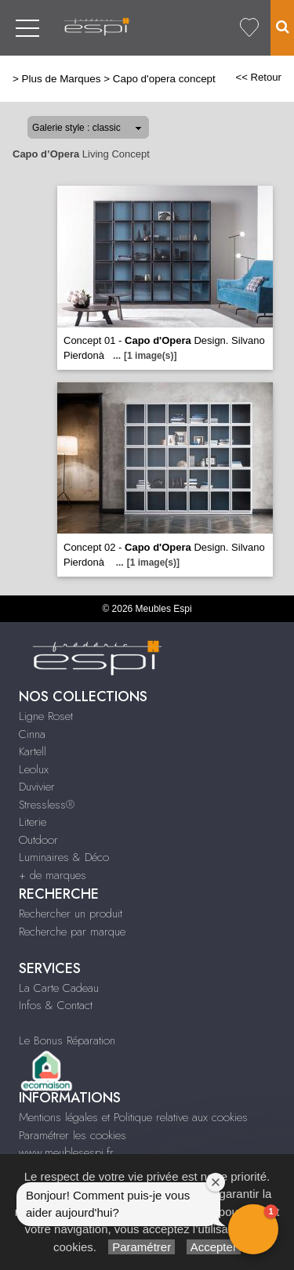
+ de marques (52, 875)
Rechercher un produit (70, 913)
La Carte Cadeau (59, 988)
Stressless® (46, 804)
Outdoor (38, 839)
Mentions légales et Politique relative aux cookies (133, 1117)
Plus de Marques (61, 79)
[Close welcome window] (215, 1182)
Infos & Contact (56, 1005)
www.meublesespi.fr (66, 1152)
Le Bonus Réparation (67, 1040)
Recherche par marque (72, 931)
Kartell (32, 751)
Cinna (32, 734)
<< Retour (258, 77)
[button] (253, 1229)
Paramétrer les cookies (72, 1135)
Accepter (213, 1247)
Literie (32, 821)
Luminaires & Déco (64, 857)
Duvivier (37, 786)
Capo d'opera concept (164, 79)
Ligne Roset (46, 716)
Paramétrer (141, 1247)
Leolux (34, 769)
